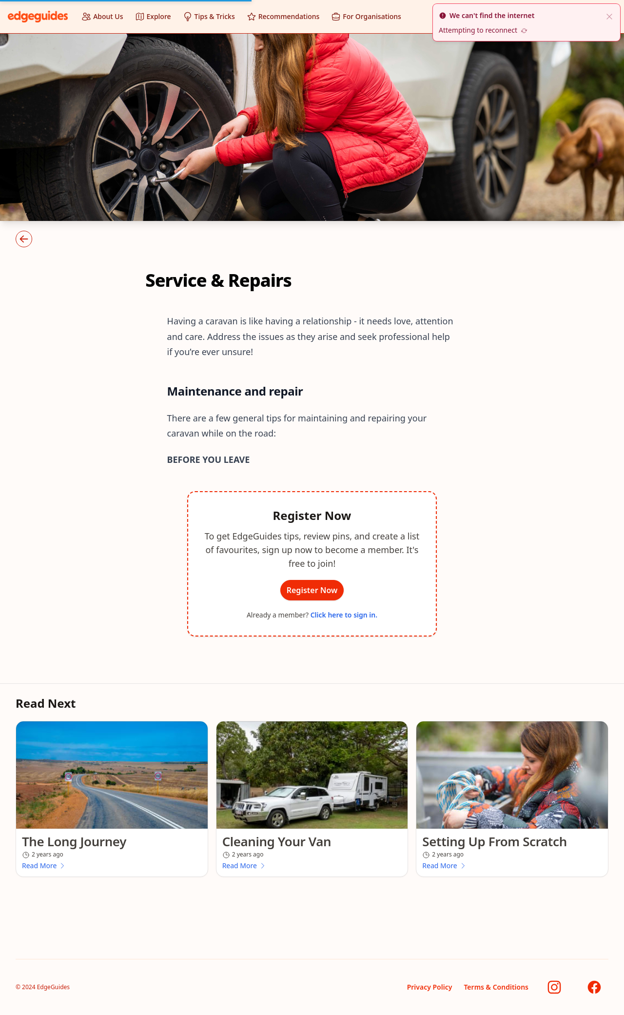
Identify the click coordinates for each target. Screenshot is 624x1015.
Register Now (312, 590)
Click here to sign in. (344, 615)
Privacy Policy (429, 987)
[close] (609, 15)
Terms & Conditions (496, 987)
